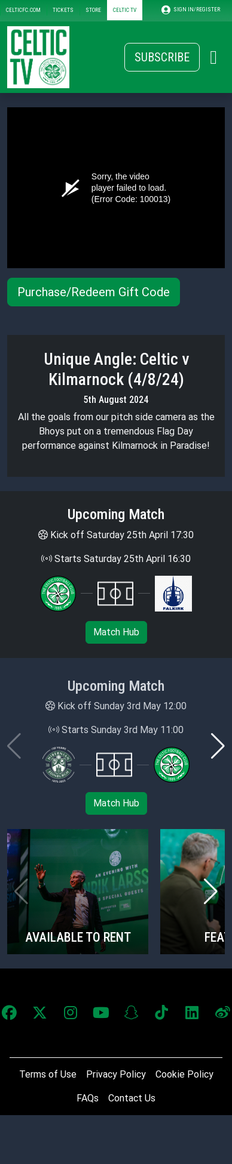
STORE (93, 10)
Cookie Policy (184, 1074)
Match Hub (116, 632)
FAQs (88, 1098)
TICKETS (63, 10)
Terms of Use (48, 1074)
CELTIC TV (124, 10)
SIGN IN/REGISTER (190, 9)
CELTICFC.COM (23, 10)
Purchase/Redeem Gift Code (93, 292)
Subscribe (162, 57)
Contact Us (131, 1098)
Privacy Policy (116, 1074)
